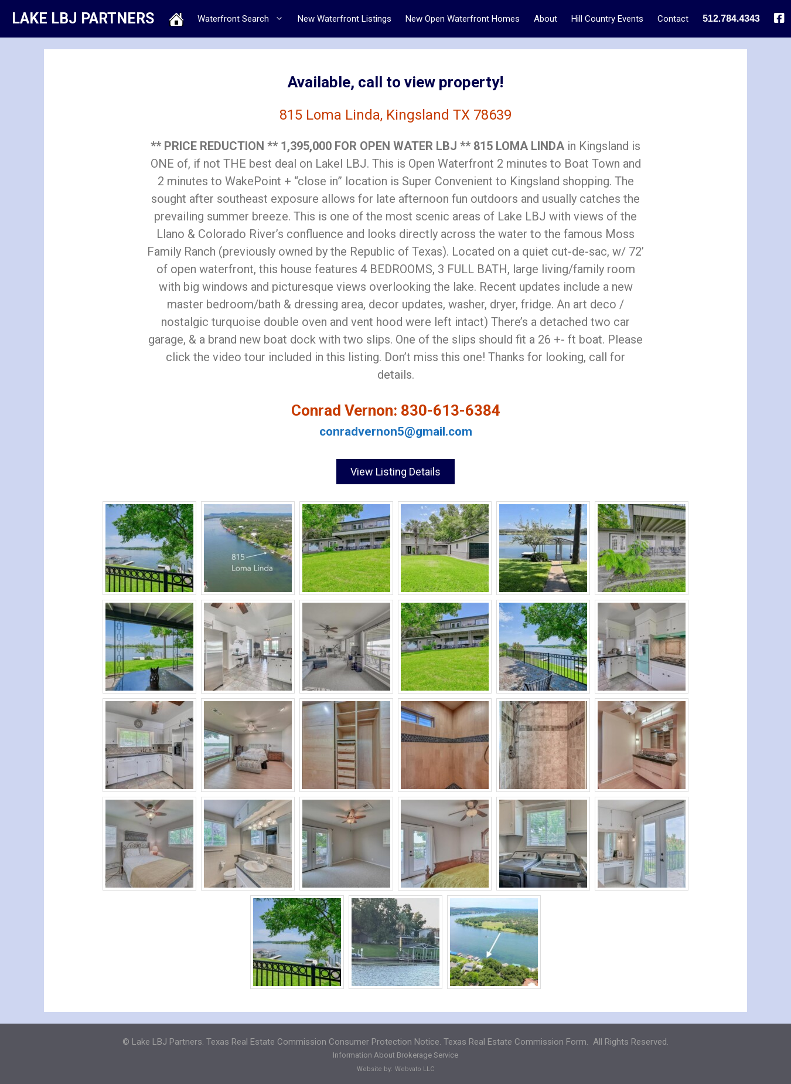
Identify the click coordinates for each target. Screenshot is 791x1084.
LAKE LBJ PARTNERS (83, 18)
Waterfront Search (244, 19)
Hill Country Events (607, 18)
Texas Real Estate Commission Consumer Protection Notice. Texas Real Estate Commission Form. (397, 1037)
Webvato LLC (414, 1065)
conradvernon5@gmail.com (395, 431)
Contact (672, 18)
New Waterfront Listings (344, 18)
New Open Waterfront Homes (462, 18)
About (545, 18)
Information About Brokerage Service (395, 1051)
